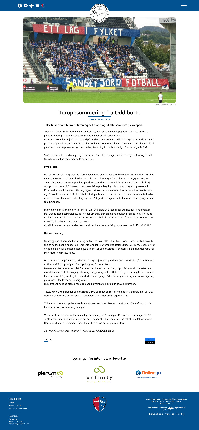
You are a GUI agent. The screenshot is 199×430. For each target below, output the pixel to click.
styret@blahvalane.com (18, 408)
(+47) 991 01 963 (15, 421)
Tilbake (48, 339)
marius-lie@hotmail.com (18, 424)
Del (150, 339)
